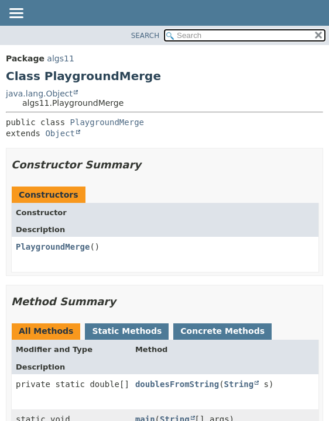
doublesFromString (177, 384)
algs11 (60, 58)
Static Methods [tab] (127, 331)
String (239, 384)
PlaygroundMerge (107, 122)
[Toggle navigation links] (16, 14)
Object (60, 133)
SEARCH (145, 36)
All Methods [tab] (46, 331)
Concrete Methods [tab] (222, 331)
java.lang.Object (39, 93)
